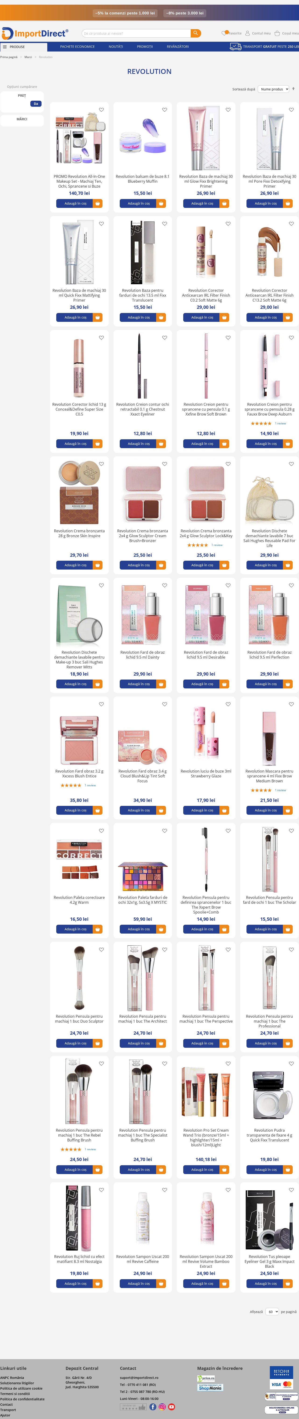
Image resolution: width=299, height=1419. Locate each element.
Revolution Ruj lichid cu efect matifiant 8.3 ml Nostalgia (79, 1259)
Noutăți (116, 46)
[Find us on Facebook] (152, 1406)
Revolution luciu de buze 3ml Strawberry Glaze (206, 774)
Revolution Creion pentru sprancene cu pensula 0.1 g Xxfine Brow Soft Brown (206, 409)
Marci (28, 57)
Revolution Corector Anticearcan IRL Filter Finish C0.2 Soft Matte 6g (206, 295)
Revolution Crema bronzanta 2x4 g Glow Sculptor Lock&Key (206, 533)
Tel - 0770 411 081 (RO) (138, 1384)
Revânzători (178, 46)
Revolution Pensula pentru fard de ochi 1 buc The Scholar (269, 900)
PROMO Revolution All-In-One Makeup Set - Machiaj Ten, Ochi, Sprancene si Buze (79, 181)
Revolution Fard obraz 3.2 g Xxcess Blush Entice (79, 774)
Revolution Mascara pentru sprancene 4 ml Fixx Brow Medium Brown (269, 776)
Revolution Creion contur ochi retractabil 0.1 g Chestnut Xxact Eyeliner (142, 409)
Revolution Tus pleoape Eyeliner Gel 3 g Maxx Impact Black (270, 1261)
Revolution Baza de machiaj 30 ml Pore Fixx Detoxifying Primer (269, 181)
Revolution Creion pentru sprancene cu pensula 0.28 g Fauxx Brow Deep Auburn (270, 409)
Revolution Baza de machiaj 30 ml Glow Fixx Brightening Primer (206, 181)
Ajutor (5, 1415)
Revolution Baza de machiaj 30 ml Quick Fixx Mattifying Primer (79, 295)
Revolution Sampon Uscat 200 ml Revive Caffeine (142, 1259)
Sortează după (243, 89)
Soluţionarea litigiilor (17, 1383)
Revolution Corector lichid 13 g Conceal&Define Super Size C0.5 (79, 409)
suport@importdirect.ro (139, 1377)
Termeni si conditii (15, 1394)
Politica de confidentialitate (22, 1399)
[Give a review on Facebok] (133, 1406)
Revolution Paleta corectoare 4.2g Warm (79, 900)
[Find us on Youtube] (171, 1406)
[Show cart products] (290, 33)
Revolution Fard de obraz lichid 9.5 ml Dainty (142, 655)
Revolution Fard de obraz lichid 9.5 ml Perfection (269, 655)
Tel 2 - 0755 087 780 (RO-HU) (142, 1391)
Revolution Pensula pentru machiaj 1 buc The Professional (269, 1021)
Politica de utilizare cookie (21, 1388)
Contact (6, 1404)
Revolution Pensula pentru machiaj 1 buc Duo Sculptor (79, 1019)
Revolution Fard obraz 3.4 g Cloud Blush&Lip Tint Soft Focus (143, 776)
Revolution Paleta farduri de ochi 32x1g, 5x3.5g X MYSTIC (142, 900)
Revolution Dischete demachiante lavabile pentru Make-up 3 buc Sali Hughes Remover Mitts (79, 660)
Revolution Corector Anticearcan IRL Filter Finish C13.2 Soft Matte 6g (270, 295)
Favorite (233, 33)
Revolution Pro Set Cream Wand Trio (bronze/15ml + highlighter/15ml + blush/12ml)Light (206, 1138)
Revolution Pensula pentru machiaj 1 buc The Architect (142, 1019)
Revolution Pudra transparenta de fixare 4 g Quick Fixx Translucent (269, 1135)
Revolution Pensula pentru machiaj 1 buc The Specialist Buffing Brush (142, 1135)
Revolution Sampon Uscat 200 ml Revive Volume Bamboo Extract (206, 1261)
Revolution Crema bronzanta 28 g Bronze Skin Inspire (79, 533)
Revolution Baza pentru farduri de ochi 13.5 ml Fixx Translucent (142, 295)
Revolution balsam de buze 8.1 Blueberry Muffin (142, 179)
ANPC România (12, 1377)
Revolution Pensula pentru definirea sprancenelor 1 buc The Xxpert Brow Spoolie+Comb (206, 905)
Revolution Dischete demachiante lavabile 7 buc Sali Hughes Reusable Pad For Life (269, 538)
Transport (8, 1410)
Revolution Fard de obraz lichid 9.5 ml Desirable (206, 655)
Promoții (145, 46)
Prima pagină (9, 57)
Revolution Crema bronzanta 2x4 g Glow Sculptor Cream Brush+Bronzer (142, 535)
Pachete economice (77, 46)
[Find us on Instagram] (162, 1406)
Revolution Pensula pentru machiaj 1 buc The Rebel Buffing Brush (79, 1135)
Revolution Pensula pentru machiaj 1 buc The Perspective (206, 1019)
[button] (100, 110)
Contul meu (261, 33)
